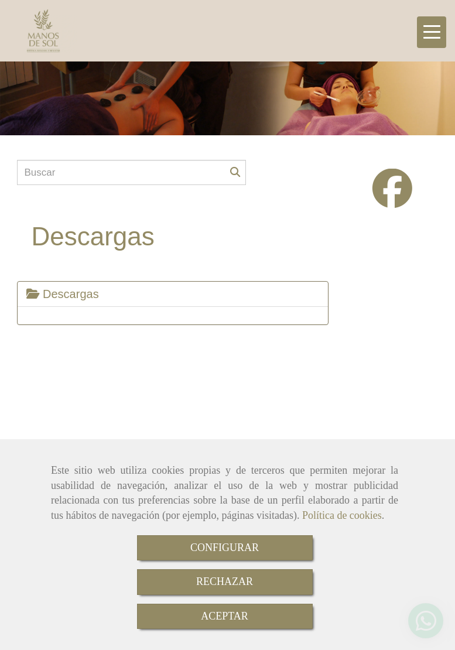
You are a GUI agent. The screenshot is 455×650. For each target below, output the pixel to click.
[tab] (173, 294)
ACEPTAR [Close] (224, 616)
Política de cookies (342, 515)
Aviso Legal (155, 354)
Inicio (108, 354)
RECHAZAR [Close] (224, 581)
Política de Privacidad (317, 354)
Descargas (62, 294)
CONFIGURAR (224, 547)
